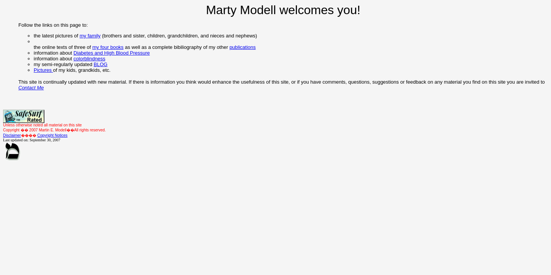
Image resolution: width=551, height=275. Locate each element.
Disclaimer (12, 135)
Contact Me (31, 88)
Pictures (43, 70)
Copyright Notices (52, 135)
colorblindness (89, 58)
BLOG (101, 64)
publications (243, 47)
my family (90, 36)
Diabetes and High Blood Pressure (111, 53)
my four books (108, 47)
